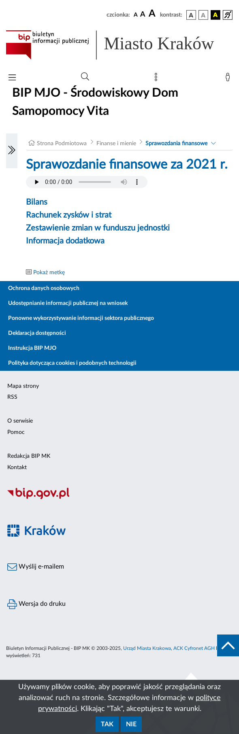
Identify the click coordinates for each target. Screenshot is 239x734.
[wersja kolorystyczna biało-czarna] (203, 15)
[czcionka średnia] (142, 14)
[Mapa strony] (157, 79)
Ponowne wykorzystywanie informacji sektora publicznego (81, 318)
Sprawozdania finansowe (176, 143)
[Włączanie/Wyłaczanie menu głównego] (12, 78)
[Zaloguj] (229, 79)
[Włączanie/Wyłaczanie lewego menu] (11, 150)
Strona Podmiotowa (62, 143)
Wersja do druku (36, 604)
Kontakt (17, 467)
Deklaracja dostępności (37, 333)
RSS (12, 397)
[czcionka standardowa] (136, 14)
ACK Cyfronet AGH (194, 648)
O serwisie (20, 421)
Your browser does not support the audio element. (86, 182)
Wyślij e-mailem (35, 567)
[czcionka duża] (153, 13)
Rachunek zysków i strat (68, 215)
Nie (131, 724)
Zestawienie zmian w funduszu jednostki (98, 228)
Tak (107, 724)
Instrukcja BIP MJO (32, 348)
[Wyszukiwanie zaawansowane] (85, 77)
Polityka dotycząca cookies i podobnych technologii (72, 363)
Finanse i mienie (116, 143)
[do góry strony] (228, 645)
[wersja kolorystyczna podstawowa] (191, 15)
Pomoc (16, 432)
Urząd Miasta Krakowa (147, 648)
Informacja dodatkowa (65, 241)
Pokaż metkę (49, 272)
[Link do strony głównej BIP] (119, 45)
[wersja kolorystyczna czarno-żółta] (215, 15)
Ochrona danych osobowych (43, 288)
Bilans (36, 202)
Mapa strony (23, 386)
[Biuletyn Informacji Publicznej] (119, 498)
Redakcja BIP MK (28, 456)
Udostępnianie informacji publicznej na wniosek (68, 303)
